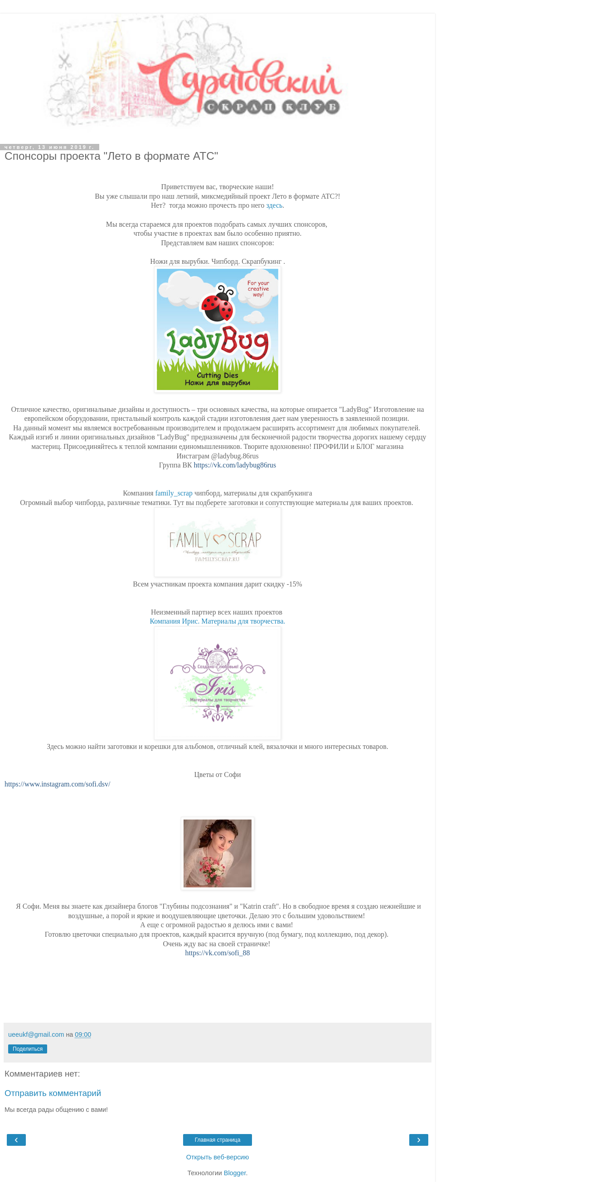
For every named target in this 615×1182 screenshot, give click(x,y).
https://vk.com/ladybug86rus (235, 465)
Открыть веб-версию (217, 1157)
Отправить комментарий (53, 1093)
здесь (274, 205)
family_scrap (174, 493)
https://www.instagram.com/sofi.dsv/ (57, 784)
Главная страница (218, 1140)
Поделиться (28, 1049)
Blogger (235, 1173)
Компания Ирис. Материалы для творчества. (218, 621)
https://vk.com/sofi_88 (217, 953)
